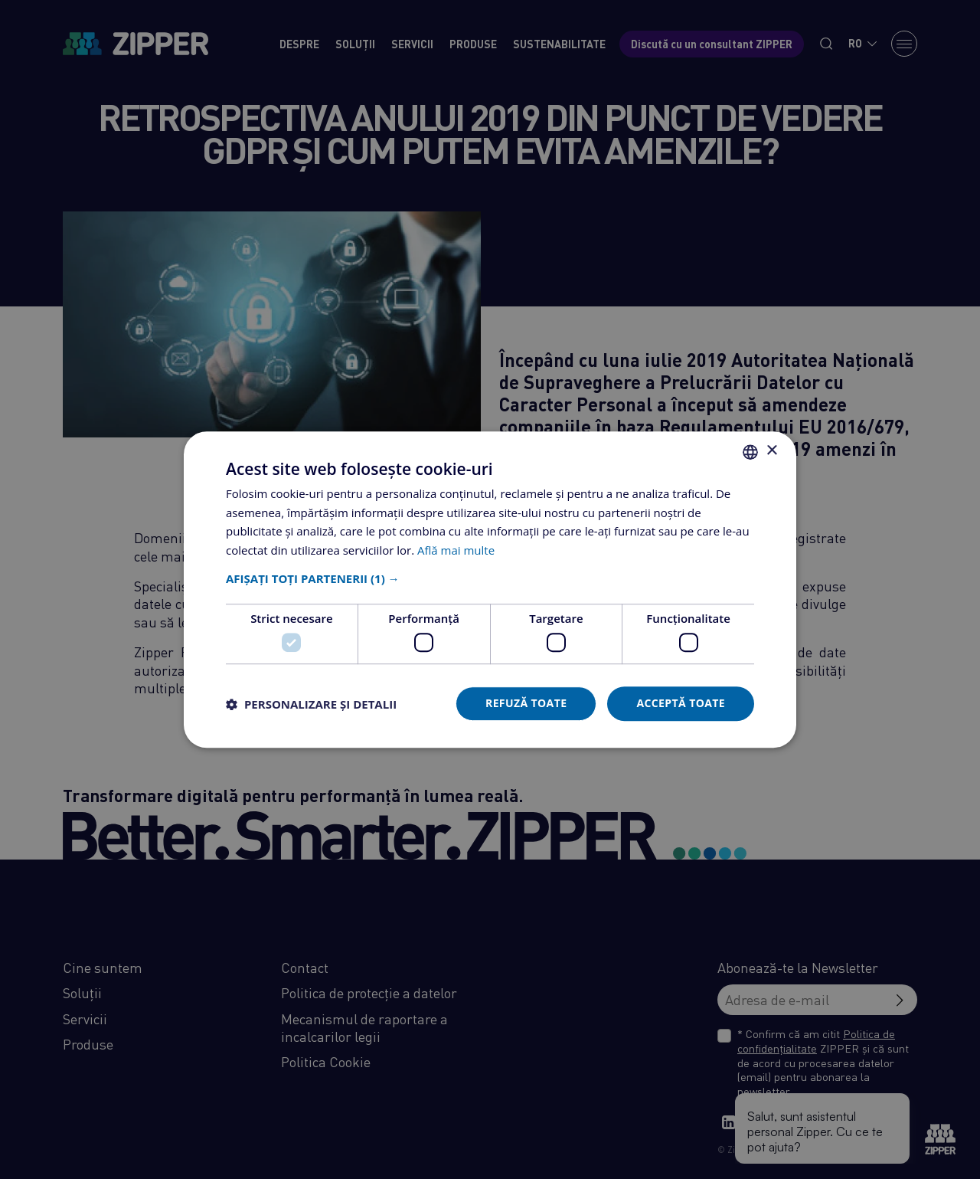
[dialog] (490, 589)
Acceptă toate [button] (680, 703)
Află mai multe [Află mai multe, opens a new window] (456, 550)
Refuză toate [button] (526, 703)
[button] (490, 578)
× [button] (771, 451)
